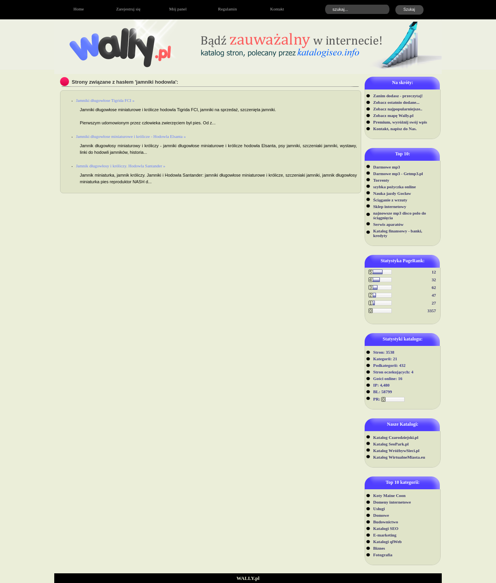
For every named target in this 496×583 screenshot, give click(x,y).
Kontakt (277, 9)
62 (434, 287)
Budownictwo (385, 521)
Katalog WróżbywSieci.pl (396, 450)
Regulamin (227, 9)
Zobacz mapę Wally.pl (393, 115)
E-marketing (384, 535)
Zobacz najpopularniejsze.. (397, 109)
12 (434, 272)
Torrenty (381, 180)
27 (434, 303)
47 (434, 295)
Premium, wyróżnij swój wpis (400, 122)
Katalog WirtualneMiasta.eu (399, 457)
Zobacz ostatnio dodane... (396, 102)
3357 (431, 310)
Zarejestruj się (128, 9)
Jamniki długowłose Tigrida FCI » (105, 100)
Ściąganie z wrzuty (390, 200)
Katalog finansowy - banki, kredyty (397, 233)
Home (79, 9)
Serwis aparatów (388, 224)
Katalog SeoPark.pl (391, 444)
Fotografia (382, 554)
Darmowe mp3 (386, 167)
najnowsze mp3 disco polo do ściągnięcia (399, 215)
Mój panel (178, 9)
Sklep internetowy (389, 206)
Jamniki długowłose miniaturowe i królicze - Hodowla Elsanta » (131, 136)
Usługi (379, 508)
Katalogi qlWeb (387, 541)
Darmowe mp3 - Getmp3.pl (398, 173)
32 (434, 279)
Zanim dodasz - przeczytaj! (398, 95)
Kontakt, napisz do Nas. (395, 128)
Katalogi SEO (385, 528)
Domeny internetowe (392, 502)
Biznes (379, 548)
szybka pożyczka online (394, 186)
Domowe (381, 515)
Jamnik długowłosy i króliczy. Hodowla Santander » (120, 165)
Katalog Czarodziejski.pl (395, 437)
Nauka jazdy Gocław (392, 193)
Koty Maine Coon (389, 495)
